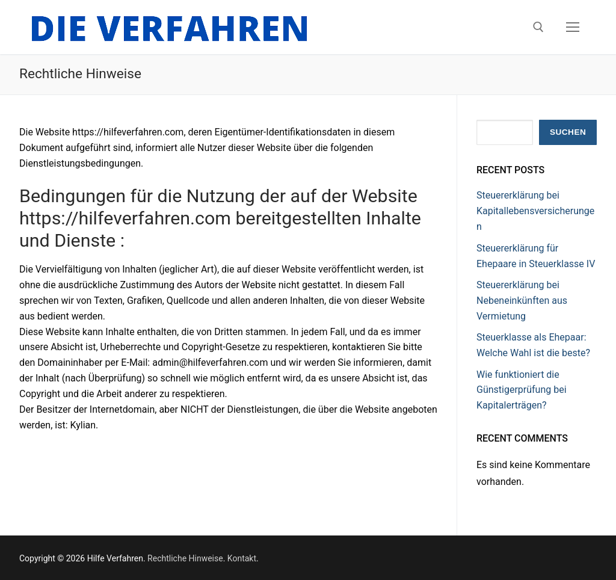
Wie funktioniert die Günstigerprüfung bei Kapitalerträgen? (521, 390)
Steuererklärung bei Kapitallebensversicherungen (535, 211)
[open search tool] (538, 27)
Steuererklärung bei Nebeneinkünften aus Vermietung (521, 300)
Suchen (568, 132)
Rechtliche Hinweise (185, 558)
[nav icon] (572, 27)
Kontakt (241, 558)
